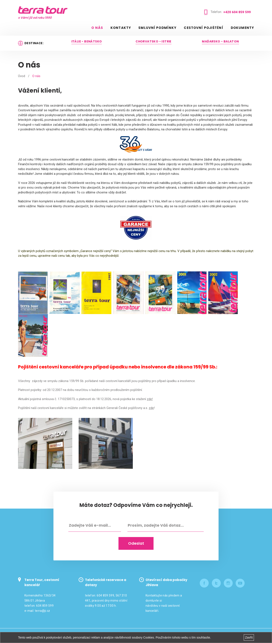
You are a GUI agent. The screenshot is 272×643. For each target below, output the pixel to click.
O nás (97, 27)
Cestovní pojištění (203, 27)
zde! (150, 399)
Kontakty (120, 27)
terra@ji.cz (42, 610)
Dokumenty (242, 27)
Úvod (21, 76)
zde (151, 408)
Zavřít (249, 637)
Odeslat (136, 543)
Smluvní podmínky (157, 27)
